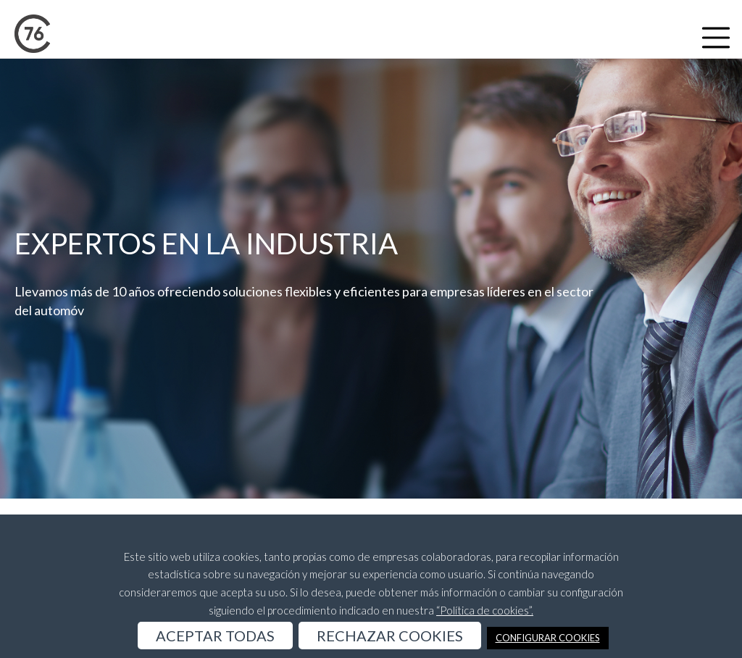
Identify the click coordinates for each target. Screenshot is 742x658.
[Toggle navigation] (716, 37)
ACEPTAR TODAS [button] (215, 635)
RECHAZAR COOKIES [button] (390, 635)
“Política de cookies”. (484, 610)
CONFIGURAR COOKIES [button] (548, 638)
